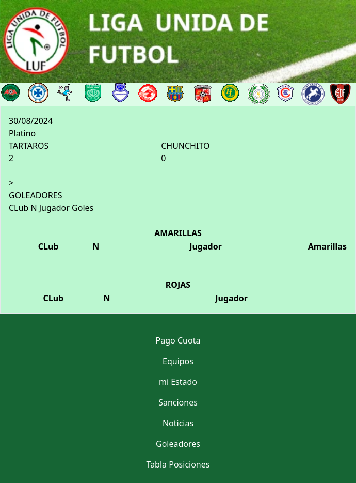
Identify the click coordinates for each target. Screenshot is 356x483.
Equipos (178, 361)
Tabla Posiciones (178, 464)
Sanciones (178, 402)
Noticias (178, 423)
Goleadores (178, 443)
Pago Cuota (178, 340)
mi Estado (178, 381)
